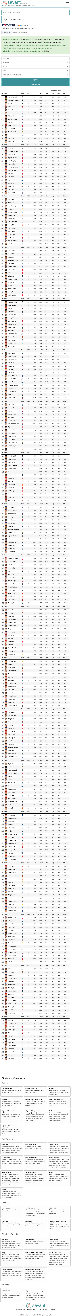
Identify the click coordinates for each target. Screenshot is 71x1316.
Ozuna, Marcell (12, 648)
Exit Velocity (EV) (17, 42)
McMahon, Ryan (12, 116)
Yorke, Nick (11, 209)
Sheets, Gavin (11, 327)
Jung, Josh (11, 173)
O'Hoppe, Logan (12, 651)
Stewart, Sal (11, 254)
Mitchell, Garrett (12, 132)
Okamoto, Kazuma (12, 228)
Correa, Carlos (11, 667)
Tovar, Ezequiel (12, 456)
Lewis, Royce (11, 311)
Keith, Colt (10, 122)
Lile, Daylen (11, 635)
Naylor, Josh (11, 764)
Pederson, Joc (11, 154)
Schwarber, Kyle (12, 170)
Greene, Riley (11, 263)
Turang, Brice (11, 148)
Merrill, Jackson (12, 340)
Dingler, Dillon (11, 128)
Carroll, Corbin (11, 568)
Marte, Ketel (11, 257)
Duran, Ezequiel (12, 520)
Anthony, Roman (12, 324)
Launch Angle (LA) (40, 42)
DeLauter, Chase (12, 562)
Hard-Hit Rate (7, 42)
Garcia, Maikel (11, 439)
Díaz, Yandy (11, 507)
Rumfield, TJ (11, 664)
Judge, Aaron (11, 192)
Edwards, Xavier (12, 468)
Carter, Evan (11, 487)
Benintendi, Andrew (13, 151)
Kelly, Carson (11, 176)
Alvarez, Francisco (12, 610)
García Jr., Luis (12, 600)
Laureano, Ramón (12, 302)
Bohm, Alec (11, 725)
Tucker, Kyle (11, 744)
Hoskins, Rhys (11, 574)
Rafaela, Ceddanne (12, 693)
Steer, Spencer (11, 734)
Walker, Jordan (12, 125)
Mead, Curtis (11, 478)
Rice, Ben (10, 113)
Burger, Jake (11, 237)
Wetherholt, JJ (11, 644)
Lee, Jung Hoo (11, 738)
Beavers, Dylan (11, 699)
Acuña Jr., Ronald (12, 465)
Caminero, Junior (12, 436)
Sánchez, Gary (11, 532)
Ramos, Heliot (11, 225)
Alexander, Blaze (12, 337)
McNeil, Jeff (11, 750)
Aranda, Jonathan (12, 375)
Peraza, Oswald (12, 696)
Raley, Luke (11, 189)
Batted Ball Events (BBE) (55, 42)
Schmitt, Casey (11, 215)
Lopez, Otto (11, 199)
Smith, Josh (11, 702)
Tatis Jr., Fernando (12, 97)
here (47, 51)
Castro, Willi (11, 571)
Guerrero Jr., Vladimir (13, 372)
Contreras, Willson (12, 430)
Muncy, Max (11, 141)
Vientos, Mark (11, 484)
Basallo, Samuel (12, 388)
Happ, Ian (10, 427)
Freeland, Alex (11, 523)
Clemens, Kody (11, 545)
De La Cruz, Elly (12, 161)
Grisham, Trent (11, 135)
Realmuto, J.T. (11, 641)
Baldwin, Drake (12, 379)
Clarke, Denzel (11, 353)
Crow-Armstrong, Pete (13, 424)
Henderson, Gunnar (13, 260)
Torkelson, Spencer (13, 385)
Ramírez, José (11, 366)
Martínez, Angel (12, 581)
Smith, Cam (10, 394)
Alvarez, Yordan (12, 305)
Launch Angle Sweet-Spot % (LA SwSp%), (47, 39)
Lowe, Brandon (12, 654)
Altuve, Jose (11, 722)
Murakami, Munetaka (13, 100)
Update (35, 80)
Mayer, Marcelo (12, 686)
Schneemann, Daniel (13, 558)
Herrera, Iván (11, 330)
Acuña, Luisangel (12, 770)
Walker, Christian (12, 356)
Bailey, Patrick (11, 551)
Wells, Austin (11, 363)
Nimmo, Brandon (12, 321)
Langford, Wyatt (12, 728)
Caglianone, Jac (12, 180)
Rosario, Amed (11, 526)
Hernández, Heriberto (13, 529)
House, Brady (11, 500)
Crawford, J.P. (11, 548)
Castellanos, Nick (12, 705)
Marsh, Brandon (12, 295)
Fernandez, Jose (12, 343)
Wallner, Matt (11, 276)
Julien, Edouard (12, 459)
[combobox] (35, 12)
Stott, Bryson (11, 273)
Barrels (62, 39)
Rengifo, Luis (11, 767)
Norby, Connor (11, 719)
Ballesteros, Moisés (13, 167)
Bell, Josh (10, 475)
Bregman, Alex (11, 408)
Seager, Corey (11, 462)
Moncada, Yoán (12, 513)
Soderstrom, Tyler (12, 360)
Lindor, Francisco (12, 494)
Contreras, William (12, 443)
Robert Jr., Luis (11, 449)
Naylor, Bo (10, 481)
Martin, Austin (11, 674)
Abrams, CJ (11, 285)
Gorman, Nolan (11, 731)
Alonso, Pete (11, 186)
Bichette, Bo (11, 539)
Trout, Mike (11, 369)
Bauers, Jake (11, 164)
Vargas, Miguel (12, 391)
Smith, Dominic (11, 565)
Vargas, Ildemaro (12, 683)
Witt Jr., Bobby (11, 183)
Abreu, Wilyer (11, 282)
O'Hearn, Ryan (11, 346)
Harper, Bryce (11, 593)
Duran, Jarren (11, 613)
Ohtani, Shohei (11, 231)
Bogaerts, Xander (12, 536)
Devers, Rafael (11, 318)
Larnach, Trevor (12, 741)
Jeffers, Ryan (11, 616)
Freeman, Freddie (12, 212)
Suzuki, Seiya (11, 491)
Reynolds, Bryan (12, 446)
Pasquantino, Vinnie (13, 756)
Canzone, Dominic (12, 279)
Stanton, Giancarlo (12, 542)
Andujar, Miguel (12, 414)
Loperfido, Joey (12, 622)
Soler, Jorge (11, 497)
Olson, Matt (11, 417)
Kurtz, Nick (10, 103)
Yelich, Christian (12, 577)
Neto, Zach (10, 677)
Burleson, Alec (11, 234)
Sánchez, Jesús (12, 267)
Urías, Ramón (11, 712)
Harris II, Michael (12, 119)
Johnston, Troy (11, 584)
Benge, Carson (11, 632)
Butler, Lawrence (12, 244)
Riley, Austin (11, 411)
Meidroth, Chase (12, 603)
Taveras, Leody (12, 619)
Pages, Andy (11, 138)
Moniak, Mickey (12, 753)
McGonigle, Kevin (12, 587)
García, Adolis (11, 270)
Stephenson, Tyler (12, 158)
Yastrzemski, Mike (12, 334)
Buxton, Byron (11, 398)
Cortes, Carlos (11, 251)
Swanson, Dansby (12, 240)
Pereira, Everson (12, 292)
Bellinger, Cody (12, 590)
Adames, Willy (11, 596)
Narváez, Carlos (12, 289)
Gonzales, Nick (12, 661)
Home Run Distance (28, 42)
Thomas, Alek (11, 420)
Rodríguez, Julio (12, 715)
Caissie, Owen (11, 218)
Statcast (22, 39)
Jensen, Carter (11, 382)
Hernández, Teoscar (13, 747)
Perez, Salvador (12, 625)
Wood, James (11, 106)
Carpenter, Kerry (12, 206)
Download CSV (35, 84)
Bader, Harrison (12, 670)
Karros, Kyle (11, 517)
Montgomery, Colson (13, 629)
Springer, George (12, 510)
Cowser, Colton (11, 433)
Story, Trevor (11, 472)
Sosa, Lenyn (11, 689)
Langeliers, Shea (12, 315)
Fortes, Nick (11, 405)
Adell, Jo (10, 308)
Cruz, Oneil (10, 109)
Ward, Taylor (11, 638)
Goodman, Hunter (12, 221)
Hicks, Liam (11, 680)
